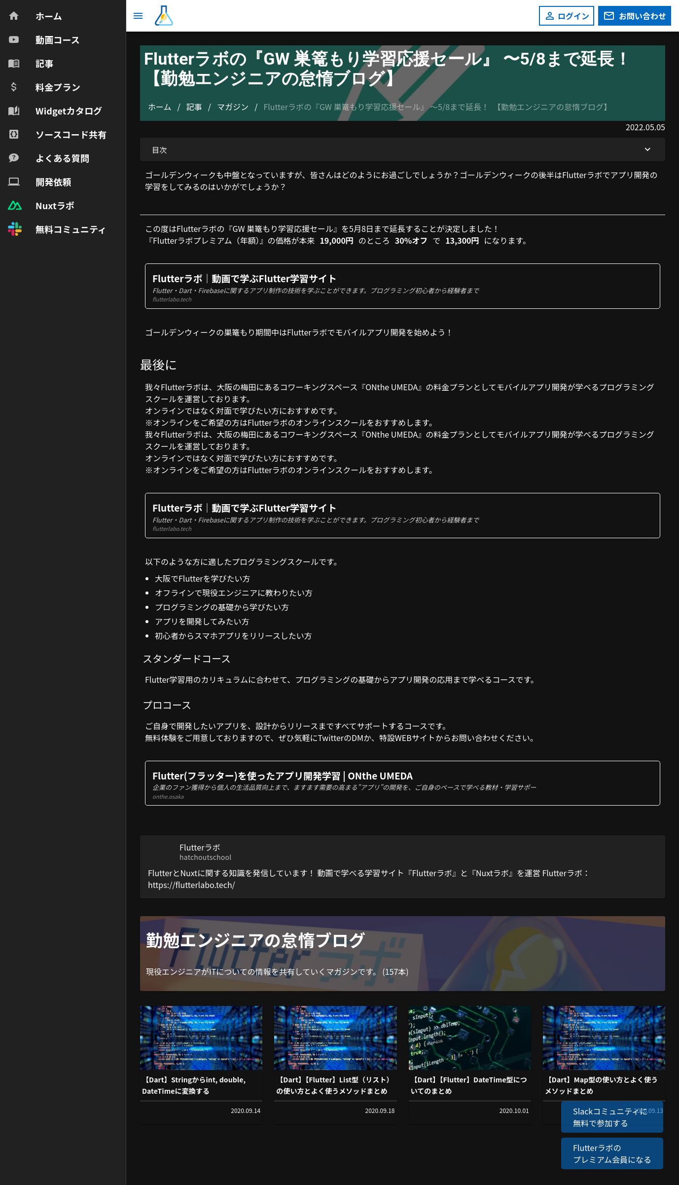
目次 (402, 149)
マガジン (233, 106)
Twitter (331, 737)
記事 (194, 106)
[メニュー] (138, 16)
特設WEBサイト (407, 737)
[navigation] (63, 122)
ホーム (160, 106)
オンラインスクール (331, 422)
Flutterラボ (181, 387)
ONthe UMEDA (391, 387)
